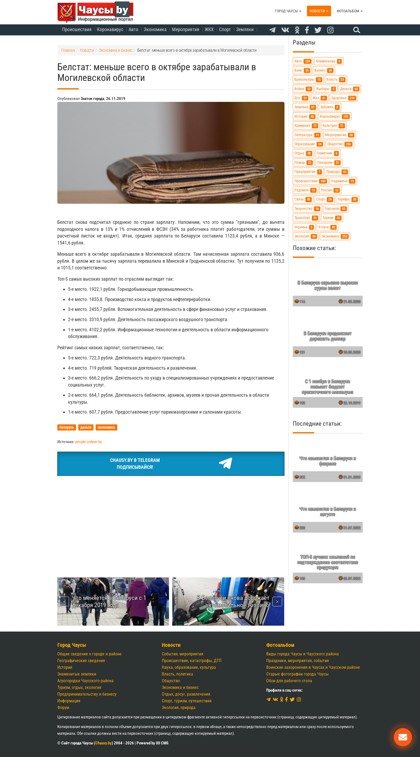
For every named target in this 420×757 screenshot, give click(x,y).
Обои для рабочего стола (289, 680)
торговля (336, 208)
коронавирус (335, 116)
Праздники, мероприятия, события (297, 660)
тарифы (348, 199)
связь (303, 199)
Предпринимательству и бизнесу (87, 694)
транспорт (306, 218)
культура (333, 125)
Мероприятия (185, 29)
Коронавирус (110, 29)
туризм (332, 218)
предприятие (308, 171)
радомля (305, 190)
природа (337, 171)
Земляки (245, 29)
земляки (305, 107)
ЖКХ (209, 29)
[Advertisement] (170, 520)
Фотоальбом (350, 11)
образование (308, 144)
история (305, 116)
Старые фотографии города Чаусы (297, 674)
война (303, 89)
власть (336, 79)
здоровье (343, 98)
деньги (349, 89)
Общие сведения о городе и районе (89, 653)
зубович (330, 107)
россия (330, 190)
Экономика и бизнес (180, 687)
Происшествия (77, 29)
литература (307, 135)
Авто (133, 29)
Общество (171, 680)
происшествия (310, 181)
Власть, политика (177, 674)
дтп (301, 98)
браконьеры (308, 79)
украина (304, 227)
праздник (329, 162)
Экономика (155, 29)
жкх (320, 98)
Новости (319, 11)
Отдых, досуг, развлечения (186, 694)
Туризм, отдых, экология (79, 687)
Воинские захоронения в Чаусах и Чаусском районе (313, 667)
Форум (63, 707)
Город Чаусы (288, 11)
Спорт (225, 29)
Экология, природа (179, 707)
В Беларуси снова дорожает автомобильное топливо (233, 601)
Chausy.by (103, 743)
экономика (335, 236)
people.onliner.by (88, 441)
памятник (328, 153)
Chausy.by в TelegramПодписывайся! (170, 464)
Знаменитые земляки (76, 674)
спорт (324, 199)
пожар (303, 162)
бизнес (323, 70)
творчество (307, 208)
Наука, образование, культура (189, 667)
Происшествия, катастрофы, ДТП (192, 660)
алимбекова (329, 61)
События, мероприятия (182, 653)
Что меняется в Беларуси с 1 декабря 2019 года (109, 601)
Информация (68, 700)
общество (339, 144)
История (64, 667)
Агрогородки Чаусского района (85, 680)
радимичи (343, 181)
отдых (303, 153)
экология (305, 236)
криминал (306, 125)
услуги (327, 227)
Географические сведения (81, 660)
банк (302, 70)
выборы (326, 89)
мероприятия (339, 135)
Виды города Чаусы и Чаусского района (302, 653)
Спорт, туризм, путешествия (187, 700)
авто (303, 61)
